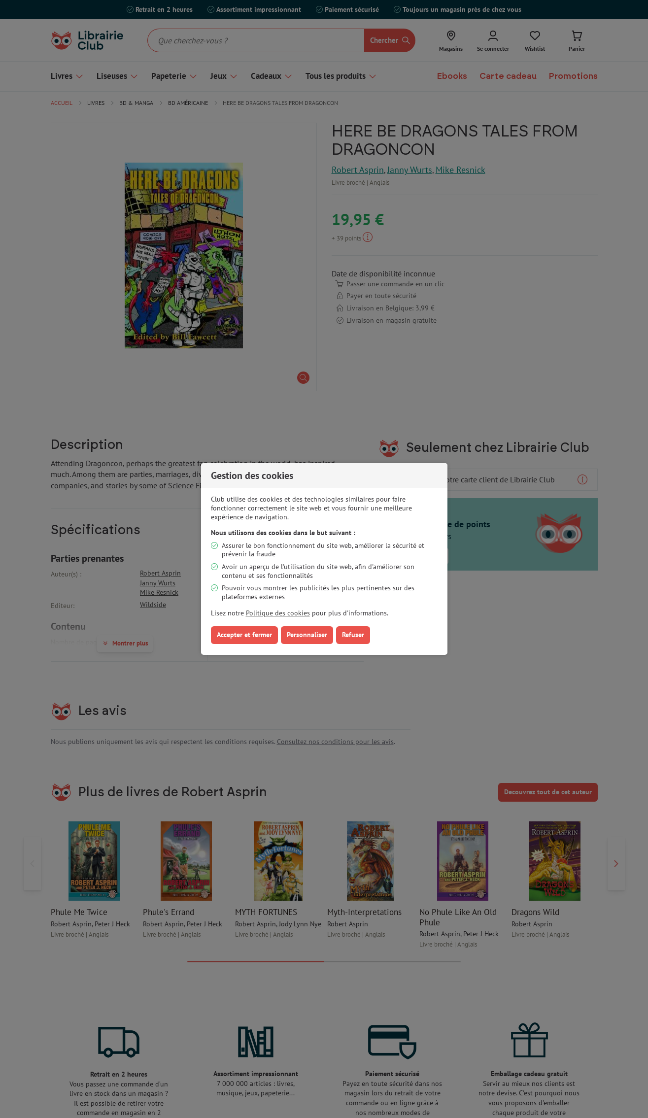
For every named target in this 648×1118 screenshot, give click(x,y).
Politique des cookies (278, 613)
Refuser (353, 634)
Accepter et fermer (244, 634)
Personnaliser (307, 634)
